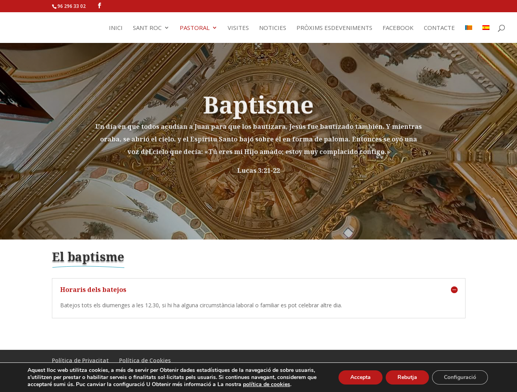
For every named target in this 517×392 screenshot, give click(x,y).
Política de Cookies (145, 360)
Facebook (398, 28)
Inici (116, 28)
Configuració (460, 377)
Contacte (439, 28)
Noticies (272, 28)
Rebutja (407, 377)
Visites (238, 28)
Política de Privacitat (80, 360)
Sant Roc (147, 28)
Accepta (360, 377)
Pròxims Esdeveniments (334, 28)
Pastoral (195, 28)
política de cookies (266, 384)
